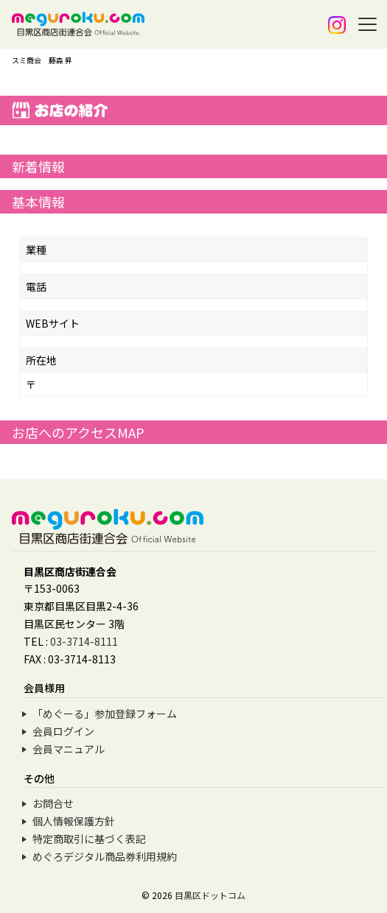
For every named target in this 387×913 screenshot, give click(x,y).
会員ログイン (63, 731)
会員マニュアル (68, 748)
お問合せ (53, 803)
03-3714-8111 (84, 641)
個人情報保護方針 (73, 821)
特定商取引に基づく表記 (89, 838)
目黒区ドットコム (210, 895)
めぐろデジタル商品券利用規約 (104, 856)
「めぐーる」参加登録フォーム (104, 713)
